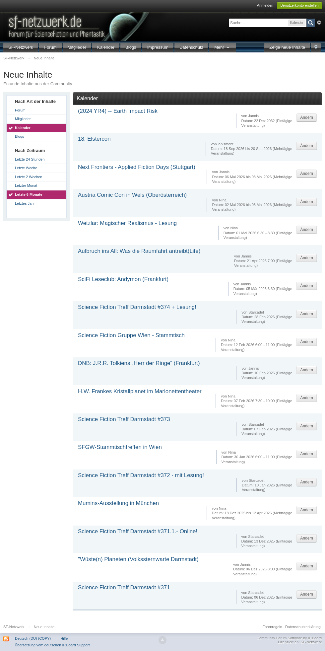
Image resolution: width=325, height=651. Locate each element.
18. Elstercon (94, 139)
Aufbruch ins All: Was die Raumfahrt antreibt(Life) (139, 251)
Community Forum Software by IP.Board (289, 638)
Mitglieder (77, 47)
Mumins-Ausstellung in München (118, 503)
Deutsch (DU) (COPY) (33, 638)
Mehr (222, 47)
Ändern (306, 117)
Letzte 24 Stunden (29, 159)
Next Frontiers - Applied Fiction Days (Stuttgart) (136, 167)
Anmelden (265, 5)
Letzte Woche (26, 168)
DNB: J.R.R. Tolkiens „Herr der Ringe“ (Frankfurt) (139, 363)
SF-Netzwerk (20, 47)
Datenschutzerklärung (303, 627)
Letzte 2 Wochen (28, 177)
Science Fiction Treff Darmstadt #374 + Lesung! (137, 307)
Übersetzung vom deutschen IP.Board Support (52, 645)
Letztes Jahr (25, 203)
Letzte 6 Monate (28, 194)
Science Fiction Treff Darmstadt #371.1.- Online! (137, 531)
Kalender (105, 47)
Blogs (130, 47)
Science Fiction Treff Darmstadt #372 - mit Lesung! (141, 475)
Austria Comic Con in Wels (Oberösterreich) (132, 195)
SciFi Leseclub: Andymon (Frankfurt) (123, 279)
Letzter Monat (26, 185)
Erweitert (319, 22)
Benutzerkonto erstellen (299, 5)
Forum (50, 47)
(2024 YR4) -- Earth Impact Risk (118, 111)
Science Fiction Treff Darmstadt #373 (124, 419)
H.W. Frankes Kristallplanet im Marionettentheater (140, 391)
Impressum (157, 47)
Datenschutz (191, 47)
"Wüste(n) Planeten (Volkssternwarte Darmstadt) (138, 559)
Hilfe (64, 638)
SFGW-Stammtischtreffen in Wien (120, 447)
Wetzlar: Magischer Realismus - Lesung (127, 223)
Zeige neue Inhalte (287, 47)
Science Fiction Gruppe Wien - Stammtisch (131, 335)
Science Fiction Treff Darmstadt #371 (124, 587)
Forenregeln (272, 627)
